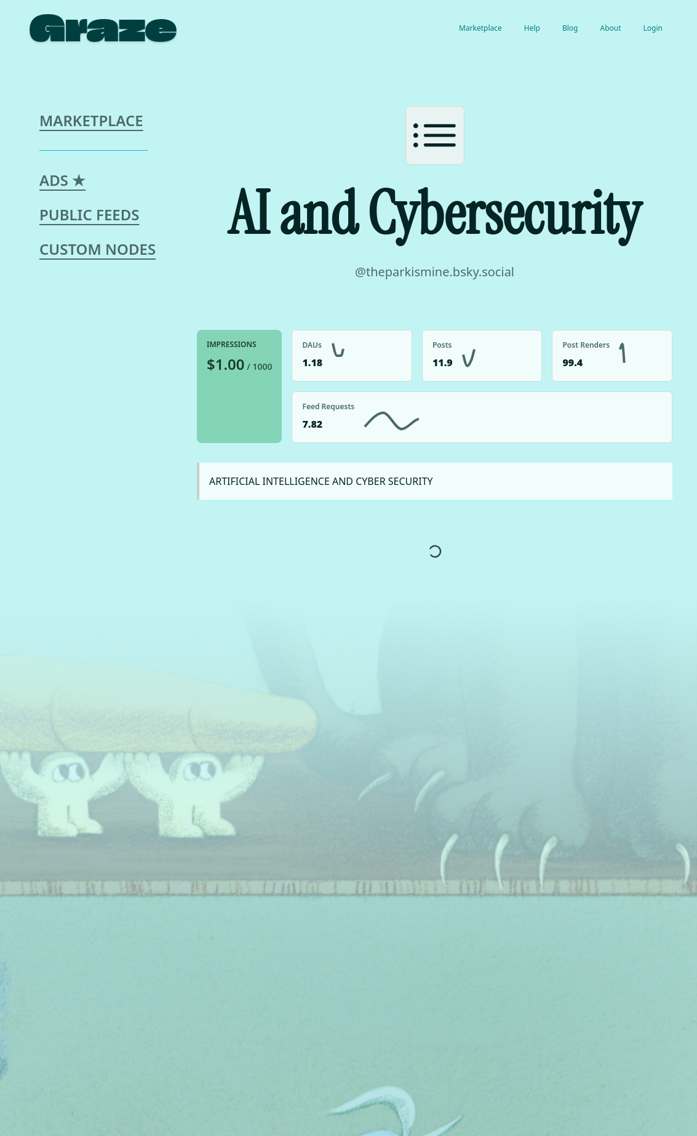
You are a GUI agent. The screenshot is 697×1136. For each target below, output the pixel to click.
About (610, 28)
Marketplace (480, 28)
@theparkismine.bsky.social (434, 271)
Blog (570, 28)
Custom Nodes (97, 249)
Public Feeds (89, 214)
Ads (62, 180)
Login (653, 28)
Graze (103, 28)
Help (532, 28)
